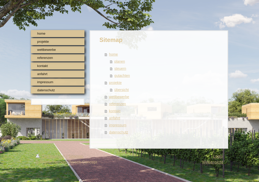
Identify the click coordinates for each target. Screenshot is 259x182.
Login (218, 156)
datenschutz (118, 132)
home (113, 54)
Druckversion (51, 156)
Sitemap (76, 156)
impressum (117, 125)
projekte (115, 83)
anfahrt (114, 118)
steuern (120, 68)
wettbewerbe (119, 97)
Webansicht (212, 162)
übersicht (121, 90)
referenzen (117, 104)
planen (119, 61)
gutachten (122, 76)
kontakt (114, 111)
